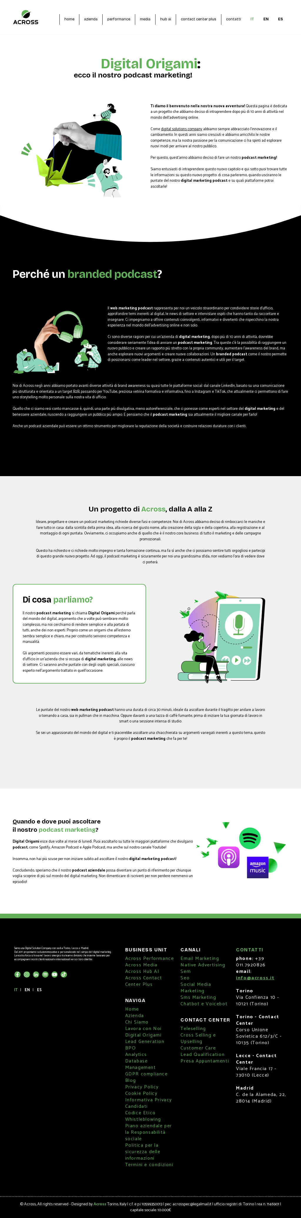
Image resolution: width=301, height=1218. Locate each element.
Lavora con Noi (143, 1029)
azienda (91, 19)
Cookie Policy (141, 1093)
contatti (234, 19)
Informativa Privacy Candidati (148, 1103)
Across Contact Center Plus (143, 981)
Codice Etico (140, 1113)
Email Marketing (199, 959)
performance (119, 19)
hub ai (166, 19)
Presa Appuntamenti (204, 1061)
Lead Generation (145, 1042)
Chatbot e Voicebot (204, 1004)
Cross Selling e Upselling (198, 1038)
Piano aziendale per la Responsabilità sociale (148, 1132)
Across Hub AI (142, 972)
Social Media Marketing (195, 988)
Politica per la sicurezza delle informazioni (142, 1151)
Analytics (136, 1055)
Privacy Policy (142, 1087)
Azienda (134, 1016)
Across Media (141, 965)
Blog (130, 1081)
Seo (185, 978)
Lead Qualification (202, 1055)
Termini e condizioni (149, 1165)
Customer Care (198, 1048)
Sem (185, 972)
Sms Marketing (198, 997)
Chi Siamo (137, 1022)
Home (132, 1009)
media (146, 19)
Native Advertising (202, 965)
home (70, 19)
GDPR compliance (146, 1074)
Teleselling (193, 1029)
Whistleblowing (143, 1119)
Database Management (140, 1064)
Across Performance (149, 959)
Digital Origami (143, 1035)
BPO (130, 1048)
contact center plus (199, 19)
